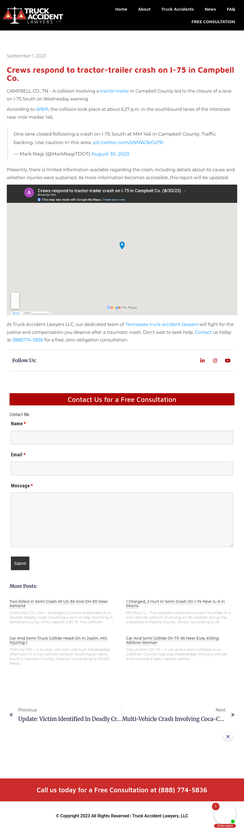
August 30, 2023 (110, 154)
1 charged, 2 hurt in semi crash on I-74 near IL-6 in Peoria (175, 603)
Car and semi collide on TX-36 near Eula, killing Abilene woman (172, 640)
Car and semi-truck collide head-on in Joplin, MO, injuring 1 (59, 640)
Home (121, 9)
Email (18, 454)
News (210, 9)
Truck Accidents (178, 9)
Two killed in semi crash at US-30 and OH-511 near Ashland (59, 603)
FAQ (231, 9)
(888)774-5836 (27, 340)
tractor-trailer (114, 91)
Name (18, 423)
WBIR (42, 109)
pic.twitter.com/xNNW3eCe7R (128, 142)
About (144, 9)
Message (22, 485)
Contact (203, 332)
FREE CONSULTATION (213, 21)
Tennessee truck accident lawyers (161, 324)
